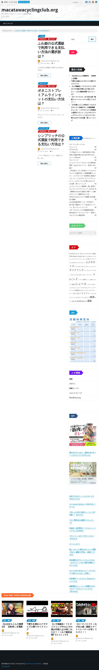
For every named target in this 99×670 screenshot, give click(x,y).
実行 (92, 39)
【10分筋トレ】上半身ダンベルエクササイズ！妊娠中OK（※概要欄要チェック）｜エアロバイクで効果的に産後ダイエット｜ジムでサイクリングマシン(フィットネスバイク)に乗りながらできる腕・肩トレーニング (83, 113)
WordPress (29, 664)
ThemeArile (5, 666)
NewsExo (38, 664)
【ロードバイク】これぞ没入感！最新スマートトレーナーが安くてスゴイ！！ (83, 99)
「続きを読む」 (44, 75)
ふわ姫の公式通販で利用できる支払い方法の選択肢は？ (32, 31)
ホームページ (7, 31)
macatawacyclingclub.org (29, 10)
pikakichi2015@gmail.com (50, 61)
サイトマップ (8, 23)
